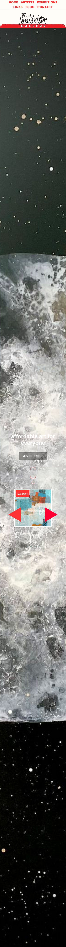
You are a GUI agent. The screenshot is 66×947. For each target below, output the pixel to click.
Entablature (24, 494)
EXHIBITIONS (47, 2)
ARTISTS (27, 2)
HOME (13, 2)
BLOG (29, 7)
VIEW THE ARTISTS (33, 456)
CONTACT (45, 7)
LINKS (18, 7)
